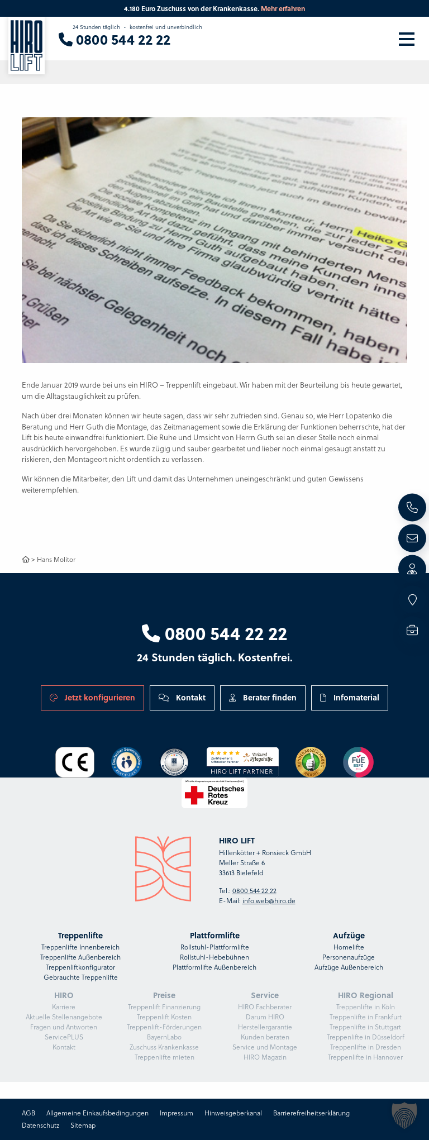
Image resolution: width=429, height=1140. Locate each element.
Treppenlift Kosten (164, 1017)
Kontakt (182, 697)
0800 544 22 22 (214, 632)
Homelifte (348, 947)
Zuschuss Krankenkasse (164, 1047)
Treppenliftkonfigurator (80, 967)
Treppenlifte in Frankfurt (366, 1017)
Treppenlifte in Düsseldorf (365, 1037)
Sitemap (83, 1125)
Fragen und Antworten (63, 1027)
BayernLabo (164, 1037)
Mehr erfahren (283, 8)
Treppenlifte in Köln (365, 1007)
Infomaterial (349, 697)
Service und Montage (264, 1047)
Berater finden (263, 697)
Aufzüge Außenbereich (348, 967)
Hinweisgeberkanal (233, 1113)
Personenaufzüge (348, 957)
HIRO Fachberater (265, 1007)
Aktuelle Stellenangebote (64, 1017)
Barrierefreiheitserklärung (311, 1113)
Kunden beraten (265, 1037)
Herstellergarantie (265, 1027)
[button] (404, 1115)
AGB (28, 1113)
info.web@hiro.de (268, 900)
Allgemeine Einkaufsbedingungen (97, 1113)
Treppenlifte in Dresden (365, 1047)
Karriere (63, 1007)
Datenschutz (40, 1125)
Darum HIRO (265, 1017)
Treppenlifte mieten (164, 1057)
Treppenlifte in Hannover (365, 1057)
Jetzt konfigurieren (92, 697)
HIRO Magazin (265, 1057)
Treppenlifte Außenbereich (80, 957)
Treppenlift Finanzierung (164, 1007)
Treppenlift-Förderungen (164, 1027)
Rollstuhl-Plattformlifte (214, 947)
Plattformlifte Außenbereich (214, 967)
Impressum (176, 1113)
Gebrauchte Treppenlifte (81, 977)
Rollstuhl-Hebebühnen (214, 957)
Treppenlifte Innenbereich (80, 947)
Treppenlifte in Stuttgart (365, 1027)
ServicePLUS (64, 1037)
